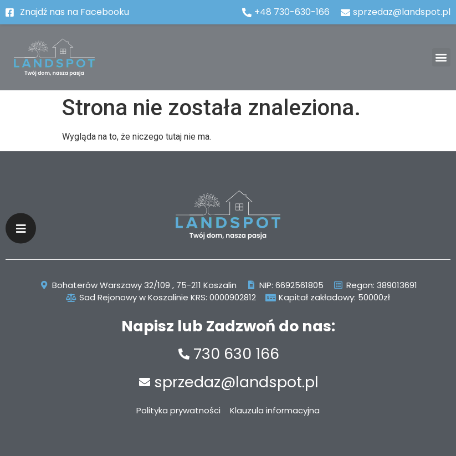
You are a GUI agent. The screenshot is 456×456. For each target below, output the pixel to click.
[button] (441, 57)
